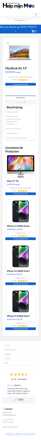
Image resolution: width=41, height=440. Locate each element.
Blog (6, 363)
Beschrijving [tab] (20, 98)
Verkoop (29, 19)
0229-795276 (28, 26)
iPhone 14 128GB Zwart (18, 226)
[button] (36, 14)
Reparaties (9, 433)
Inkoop (7, 345)
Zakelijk (7, 354)
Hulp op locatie (13, 435)
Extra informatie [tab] (20, 102)
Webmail (8, 358)
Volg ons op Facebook (10, 427)
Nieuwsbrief (29, 435)
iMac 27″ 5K (13, 181)
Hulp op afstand (29, 433)
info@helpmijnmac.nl (9, 415)
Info (21, 435)
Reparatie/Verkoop (17, 19)
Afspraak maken (10, 350)
